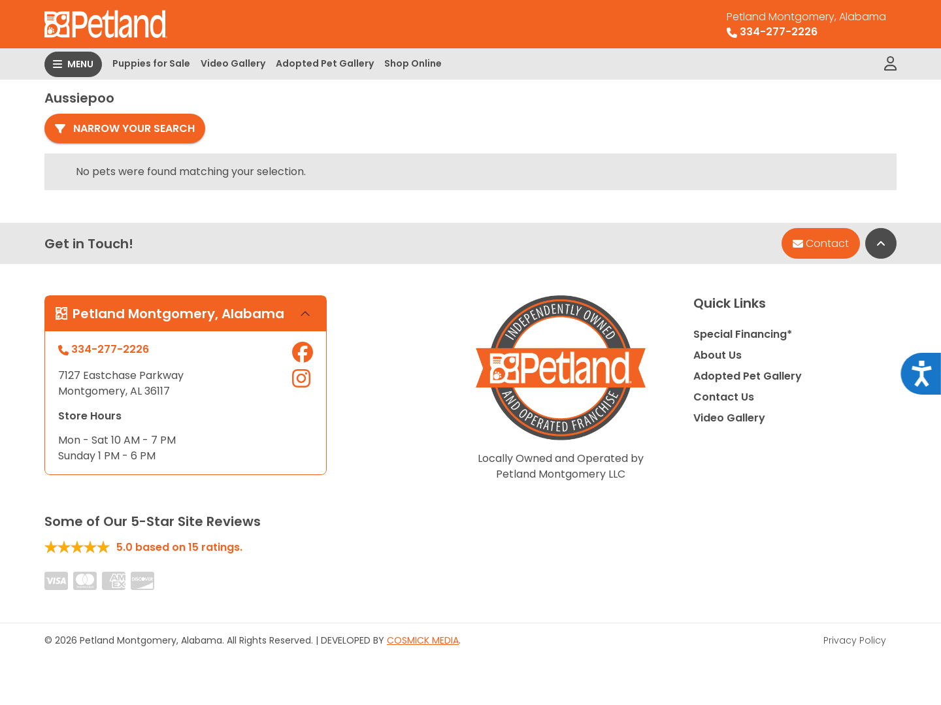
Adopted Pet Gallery (325, 63)
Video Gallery (233, 63)
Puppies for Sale (151, 63)
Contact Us (723, 396)
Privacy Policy (854, 640)
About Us (717, 355)
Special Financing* (742, 334)
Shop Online (413, 63)
